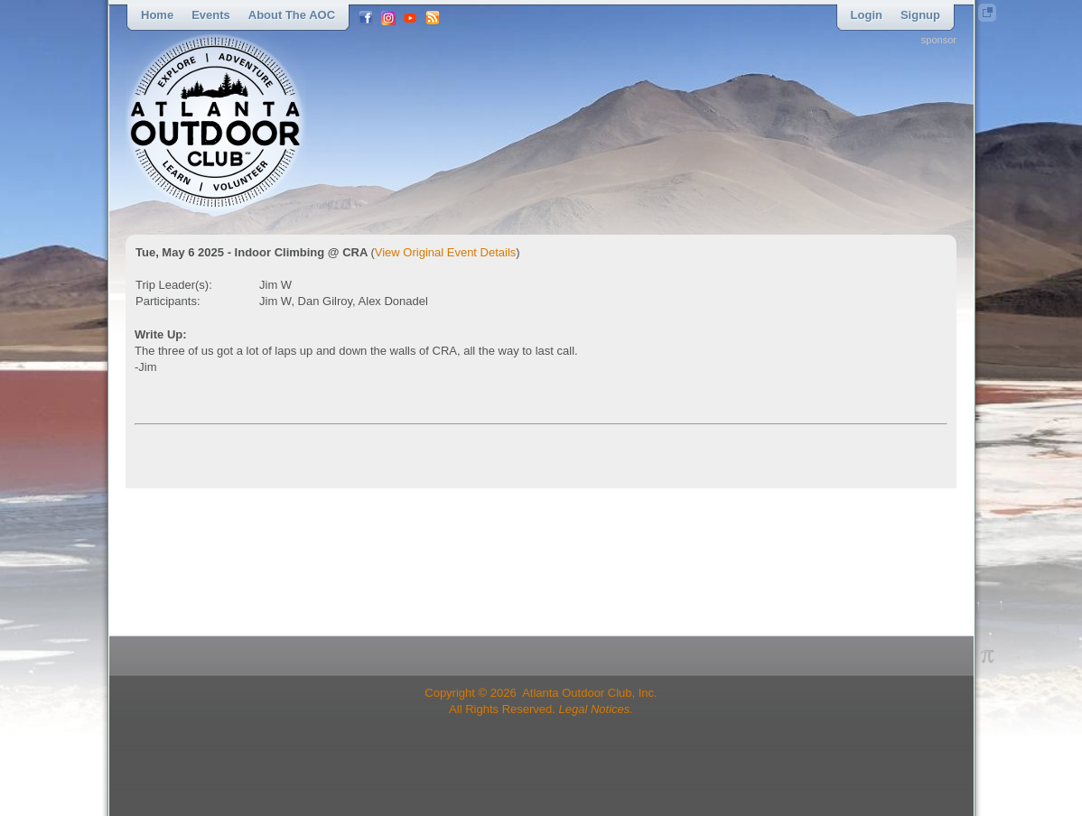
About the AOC (291, 15)
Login (866, 15)
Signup (920, 15)
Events (210, 15)
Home (157, 15)
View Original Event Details (446, 252)
